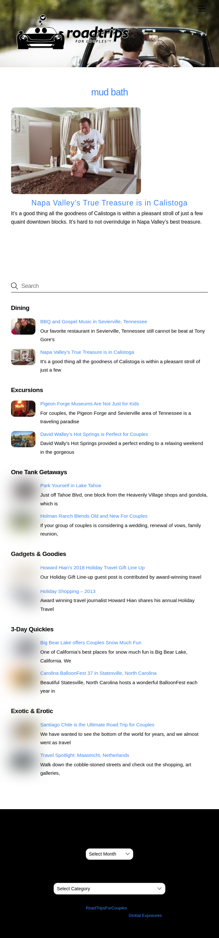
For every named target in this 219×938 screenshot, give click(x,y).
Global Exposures (145, 915)
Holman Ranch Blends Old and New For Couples (94, 516)
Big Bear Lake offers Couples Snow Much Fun (90, 642)
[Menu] (201, 9)
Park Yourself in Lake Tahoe (70, 485)
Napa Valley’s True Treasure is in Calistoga (109, 203)
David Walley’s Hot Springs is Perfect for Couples (94, 434)
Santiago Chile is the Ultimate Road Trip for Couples (97, 724)
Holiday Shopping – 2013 (68, 591)
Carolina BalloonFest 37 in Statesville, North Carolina (98, 673)
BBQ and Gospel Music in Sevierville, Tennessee (93, 321)
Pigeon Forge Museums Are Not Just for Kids (89, 403)
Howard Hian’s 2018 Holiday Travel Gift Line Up (92, 567)
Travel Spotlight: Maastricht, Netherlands (84, 755)
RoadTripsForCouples (106, 908)
